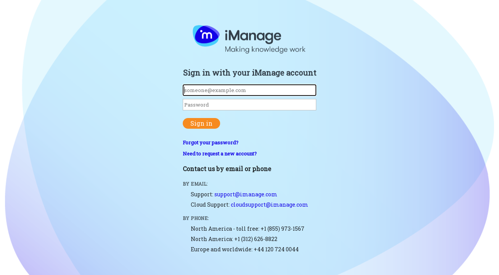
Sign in (201, 123)
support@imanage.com (245, 194)
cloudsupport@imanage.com (269, 204)
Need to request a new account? (220, 153)
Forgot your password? (210, 142)
